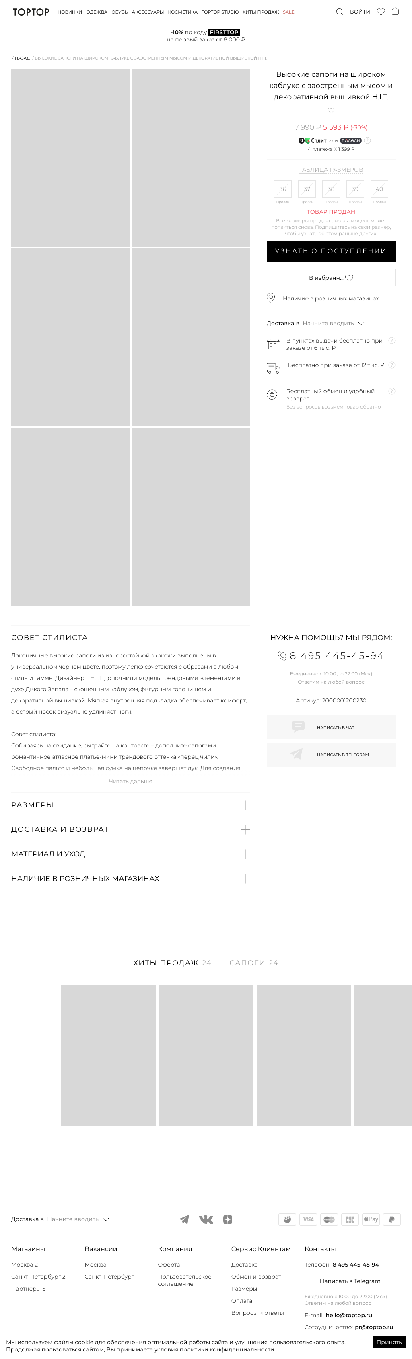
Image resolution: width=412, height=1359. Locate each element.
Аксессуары (148, 12)
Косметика (183, 12)
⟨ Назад (21, 58)
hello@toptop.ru (349, 1315)
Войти (360, 12)
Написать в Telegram (350, 1281)
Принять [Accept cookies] (389, 1342)
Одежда (96, 12)
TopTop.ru (31, 12)
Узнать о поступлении (331, 251)
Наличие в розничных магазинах (331, 298)
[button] (130, 638)
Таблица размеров (331, 170)
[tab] (172, 967)
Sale (289, 12)
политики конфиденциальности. (228, 1349)
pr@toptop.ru (374, 1327)
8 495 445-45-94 (356, 1264)
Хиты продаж (261, 12)
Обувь (119, 12)
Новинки (70, 12)
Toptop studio (220, 12)
